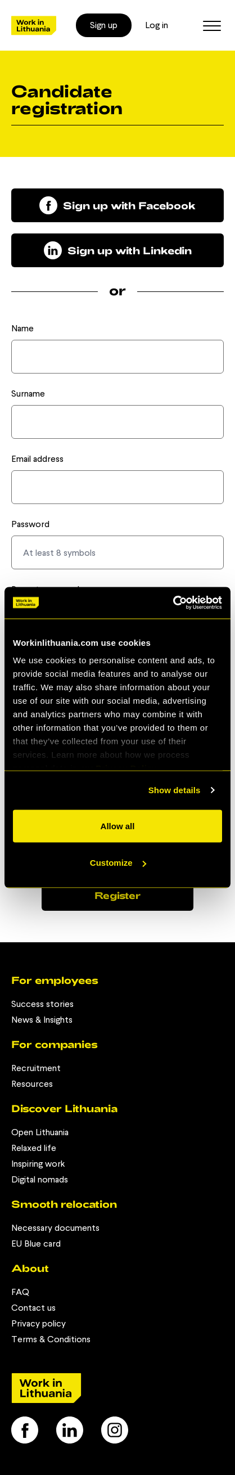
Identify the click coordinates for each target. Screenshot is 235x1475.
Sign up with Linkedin (118, 250)
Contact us (33, 1308)
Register (117, 895)
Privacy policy (38, 1323)
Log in (156, 25)
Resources (32, 1084)
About (30, 1268)
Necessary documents (55, 1228)
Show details (174, 790)
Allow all (118, 825)
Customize (118, 862)
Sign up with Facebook (117, 205)
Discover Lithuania (64, 1108)
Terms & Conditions (51, 1339)
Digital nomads (39, 1179)
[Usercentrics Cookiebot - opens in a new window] (173, 603)
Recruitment (36, 1068)
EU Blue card (36, 1243)
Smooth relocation (64, 1204)
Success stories (42, 1004)
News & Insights (42, 1020)
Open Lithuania (40, 1132)
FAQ (20, 1292)
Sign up (104, 25)
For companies (54, 1044)
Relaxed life (33, 1148)
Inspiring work (38, 1164)
